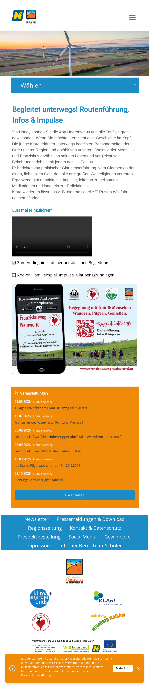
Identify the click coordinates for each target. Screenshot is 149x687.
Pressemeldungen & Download (91, 519)
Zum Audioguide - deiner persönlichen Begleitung (62, 262)
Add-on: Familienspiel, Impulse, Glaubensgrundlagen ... (67, 275)
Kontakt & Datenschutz (95, 527)
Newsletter (36, 519)
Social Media (82, 536)
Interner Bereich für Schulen (91, 545)
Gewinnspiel (118, 536)
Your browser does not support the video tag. (52, 236)
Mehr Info (122, 668)
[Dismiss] (138, 668)
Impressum (38, 545)
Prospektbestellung (39, 536)
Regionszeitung (45, 527)
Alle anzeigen (74, 495)
